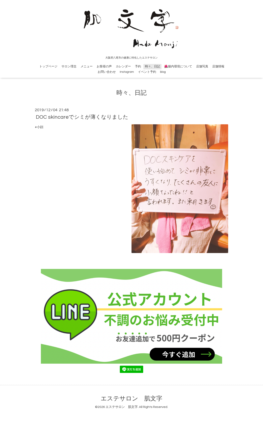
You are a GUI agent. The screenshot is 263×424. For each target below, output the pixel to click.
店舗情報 (218, 66)
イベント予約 (147, 71)
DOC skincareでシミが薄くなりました (82, 117)
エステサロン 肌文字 (131, 398)
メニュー (87, 66)
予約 (138, 66)
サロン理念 (69, 66)
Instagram (127, 71)
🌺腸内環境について (178, 66)
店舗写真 (202, 66)
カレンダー (123, 66)
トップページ (48, 66)
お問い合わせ (107, 71)
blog (163, 71)
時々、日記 (152, 66)
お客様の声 (104, 66)
